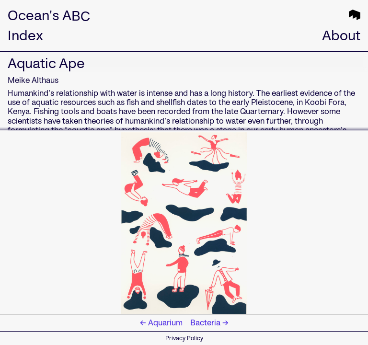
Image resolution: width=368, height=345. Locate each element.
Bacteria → (209, 322)
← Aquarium (161, 322)
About (341, 35)
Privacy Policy (184, 338)
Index (25, 35)
